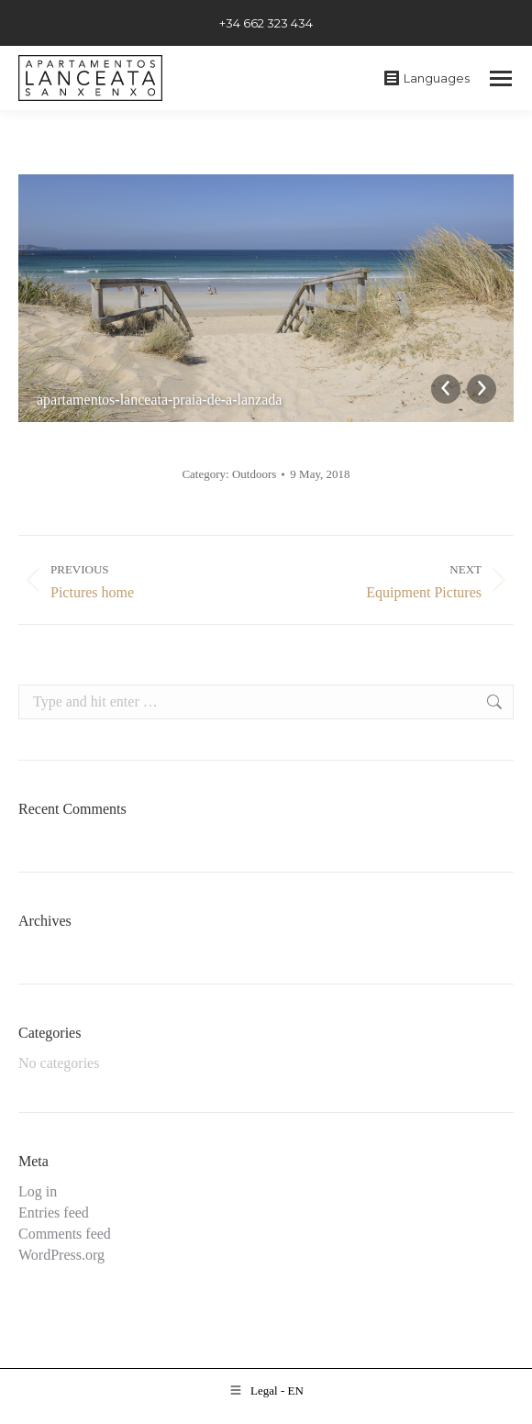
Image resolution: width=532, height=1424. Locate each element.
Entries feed (53, 1212)
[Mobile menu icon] (501, 78)
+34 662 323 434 (266, 23)
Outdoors (254, 474)
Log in (37, 1191)
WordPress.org (61, 1255)
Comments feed (64, 1233)
